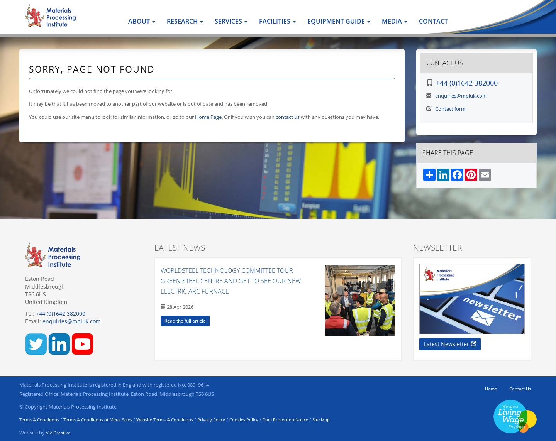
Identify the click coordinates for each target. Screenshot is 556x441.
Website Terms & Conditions (164, 419)
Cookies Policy (243, 419)
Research (185, 21)
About (141, 21)
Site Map (321, 419)
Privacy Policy (211, 419)
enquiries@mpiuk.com (461, 95)
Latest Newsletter (450, 344)
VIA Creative (58, 433)
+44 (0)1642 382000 (467, 83)
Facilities (277, 21)
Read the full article (185, 321)
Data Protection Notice (285, 419)
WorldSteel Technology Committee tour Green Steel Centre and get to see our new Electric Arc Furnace (231, 281)
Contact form (450, 108)
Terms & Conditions (39, 419)
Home (491, 389)
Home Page (208, 116)
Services (231, 21)
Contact (433, 21)
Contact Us (520, 389)
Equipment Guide (338, 21)
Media (394, 21)
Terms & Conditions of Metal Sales (97, 419)
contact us (288, 116)
